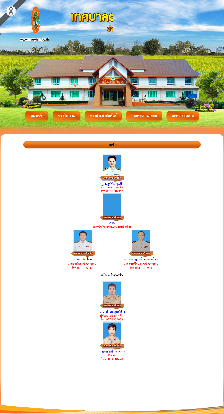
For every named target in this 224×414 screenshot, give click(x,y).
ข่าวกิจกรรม (66, 115)
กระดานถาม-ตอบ (144, 115)
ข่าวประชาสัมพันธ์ (103, 115)
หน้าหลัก (36, 115)
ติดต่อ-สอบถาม (183, 115)
